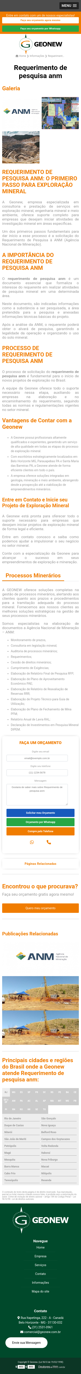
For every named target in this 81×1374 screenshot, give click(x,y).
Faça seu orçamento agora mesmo (40, 20)
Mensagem (41, 780)
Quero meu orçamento (40, 908)
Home (41, 1247)
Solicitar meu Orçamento (40, 812)
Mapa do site (40, 1291)
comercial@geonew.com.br (40, 1332)
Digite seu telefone (40, 766)
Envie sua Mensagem (26, 1342)
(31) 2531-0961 (40, 1327)
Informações (40, 1282)
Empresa (40, 1256)
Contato (40, 1274)
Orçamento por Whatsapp (40, 822)
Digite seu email (40, 751)
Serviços (40, 1265)
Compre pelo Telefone (40, 831)
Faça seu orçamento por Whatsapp (41, 28)
